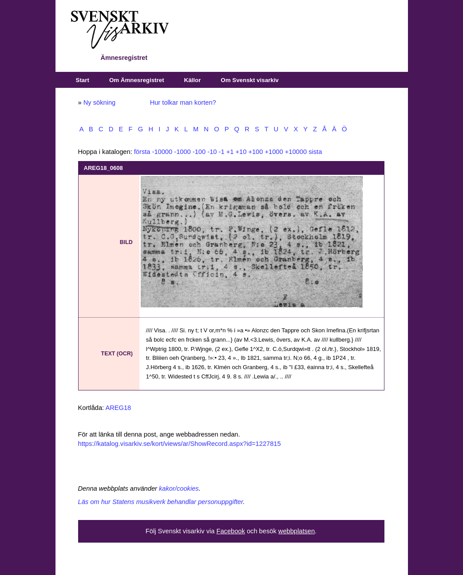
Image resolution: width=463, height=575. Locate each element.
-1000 (182, 151)
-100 (199, 151)
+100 (255, 151)
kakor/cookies (179, 488)
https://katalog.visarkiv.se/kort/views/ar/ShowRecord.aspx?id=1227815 (179, 443)
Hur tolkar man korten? (183, 102)
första (142, 151)
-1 (222, 151)
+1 (230, 151)
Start (82, 80)
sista (315, 151)
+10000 (296, 151)
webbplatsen (296, 531)
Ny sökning (99, 102)
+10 (240, 151)
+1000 (274, 151)
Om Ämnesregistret (136, 80)
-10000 (162, 151)
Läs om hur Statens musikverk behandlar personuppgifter (160, 501)
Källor (192, 80)
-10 (212, 151)
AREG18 (118, 407)
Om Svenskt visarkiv (249, 80)
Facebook (230, 531)
